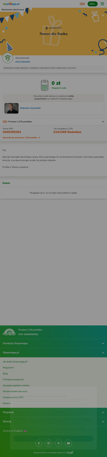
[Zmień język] (8, 384)
